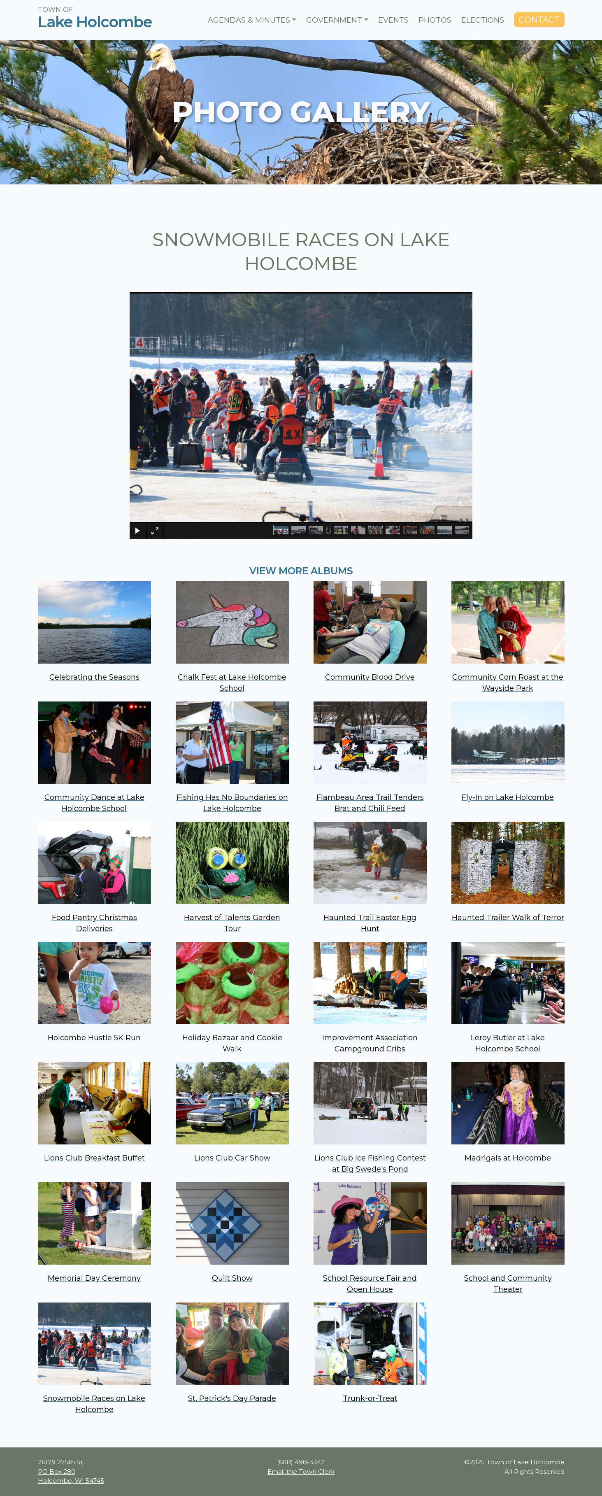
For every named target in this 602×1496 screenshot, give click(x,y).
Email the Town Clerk (301, 1471)
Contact (539, 20)
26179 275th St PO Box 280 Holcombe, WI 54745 (71, 1471)
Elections (482, 20)
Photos (434, 20)
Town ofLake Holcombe (95, 17)
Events (393, 20)
